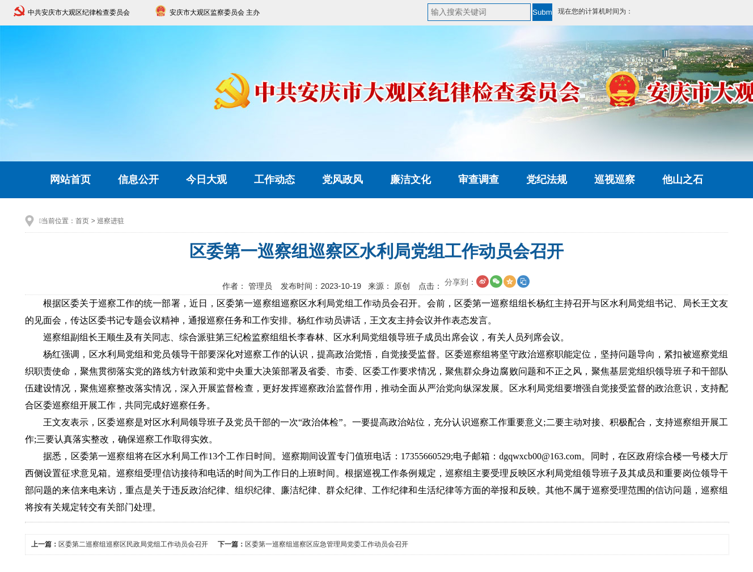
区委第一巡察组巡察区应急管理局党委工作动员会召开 (326, 544)
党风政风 (342, 179)
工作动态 (274, 179)
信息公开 (138, 179)
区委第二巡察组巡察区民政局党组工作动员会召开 (133, 544)
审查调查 (478, 179)
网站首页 (70, 179)
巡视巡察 (614, 179)
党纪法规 (546, 179)
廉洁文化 (410, 179)
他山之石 (682, 179)
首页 (82, 221)
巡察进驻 (110, 221)
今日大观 (206, 179)
